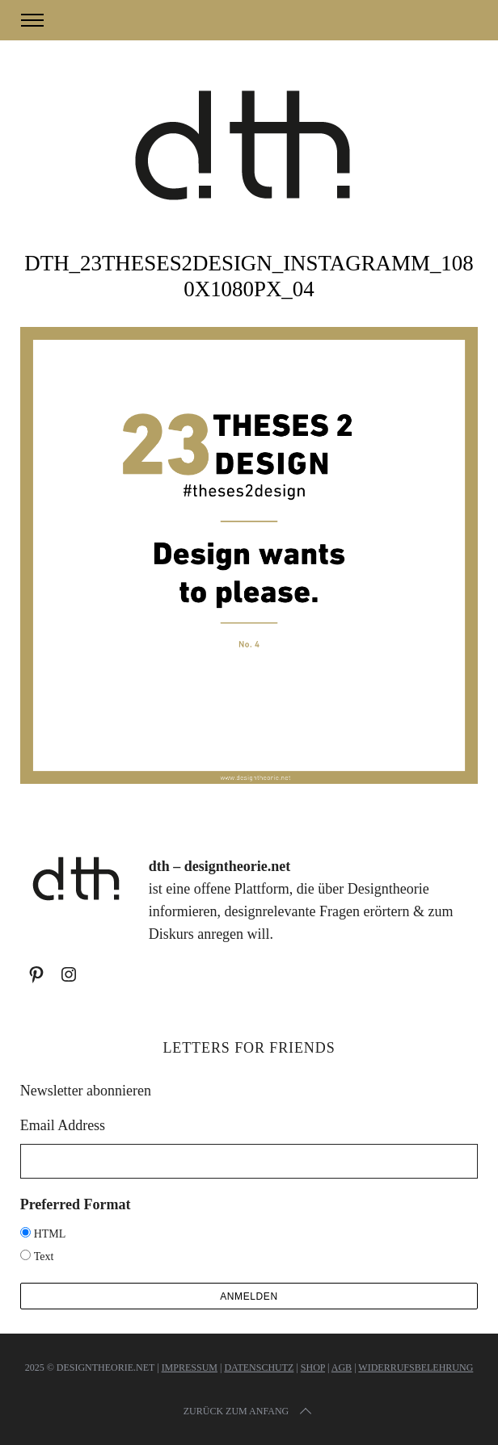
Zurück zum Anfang (249, 1411)
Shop (313, 1367)
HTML (50, 1234)
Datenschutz (258, 1367)
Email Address (63, 1125)
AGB (341, 1367)
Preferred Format (75, 1204)
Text (44, 1256)
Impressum (189, 1367)
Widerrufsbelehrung (415, 1367)
